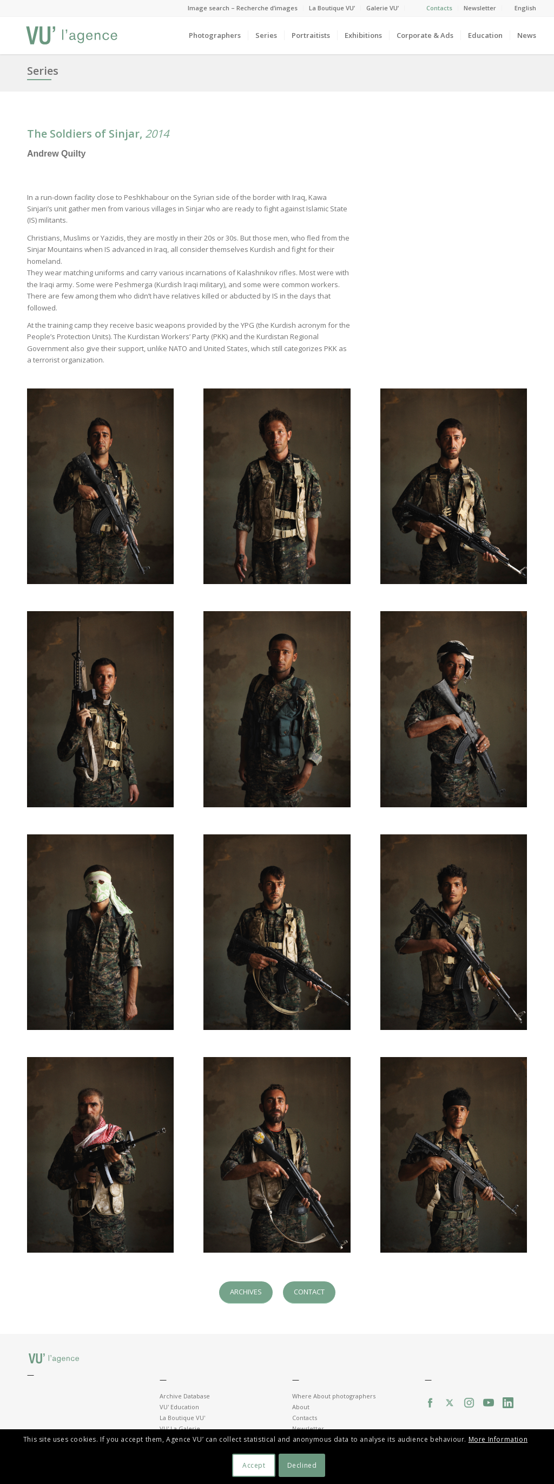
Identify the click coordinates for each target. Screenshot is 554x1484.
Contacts (439, 8)
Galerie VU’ (382, 8)
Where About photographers (333, 1396)
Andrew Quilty (56, 153)
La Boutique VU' (182, 1418)
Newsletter (480, 8)
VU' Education (179, 1407)
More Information (498, 1439)
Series (42, 70)
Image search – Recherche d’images (243, 8)
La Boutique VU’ (332, 8)
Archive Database (185, 1396)
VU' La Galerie (180, 1428)
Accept (254, 1465)
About (300, 1407)
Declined (302, 1465)
